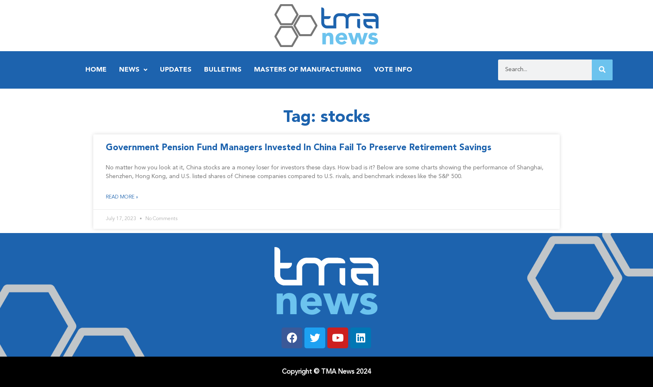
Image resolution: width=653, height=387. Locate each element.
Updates (176, 70)
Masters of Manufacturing (307, 70)
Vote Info (393, 70)
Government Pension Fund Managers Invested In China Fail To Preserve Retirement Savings (298, 148)
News (133, 70)
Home (96, 70)
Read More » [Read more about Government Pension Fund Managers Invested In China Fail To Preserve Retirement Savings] (122, 197)
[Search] (602, 70)
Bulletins (223, 70)
